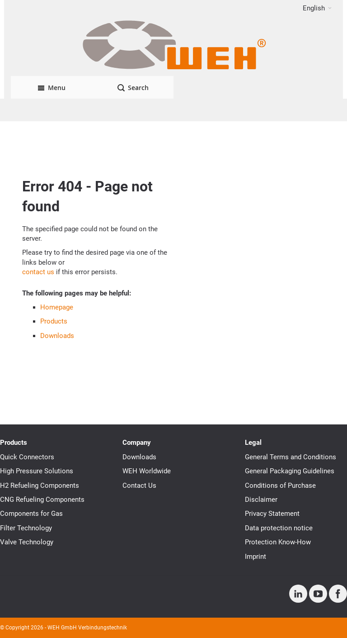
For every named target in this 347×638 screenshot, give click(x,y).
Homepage (56, 307)
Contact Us (139, 485)
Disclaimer (261, 499)
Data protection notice (279, 528)
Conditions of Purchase (280, 485)
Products (53, 321)
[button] (317, 8)
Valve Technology (26, 542)
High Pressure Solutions (36, 471)
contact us (38, 272)
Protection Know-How (278, 542)
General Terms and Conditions (290, 457)
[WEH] (173, 46)
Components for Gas (31, 513)
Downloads (57, 336)
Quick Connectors (27, 457)
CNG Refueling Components (42, 499)
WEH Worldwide (146, 471)
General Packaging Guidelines (289, 471)
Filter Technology (26, 528)
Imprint (255, 556)
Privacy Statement (272, 513)
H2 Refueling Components (39, 485)
